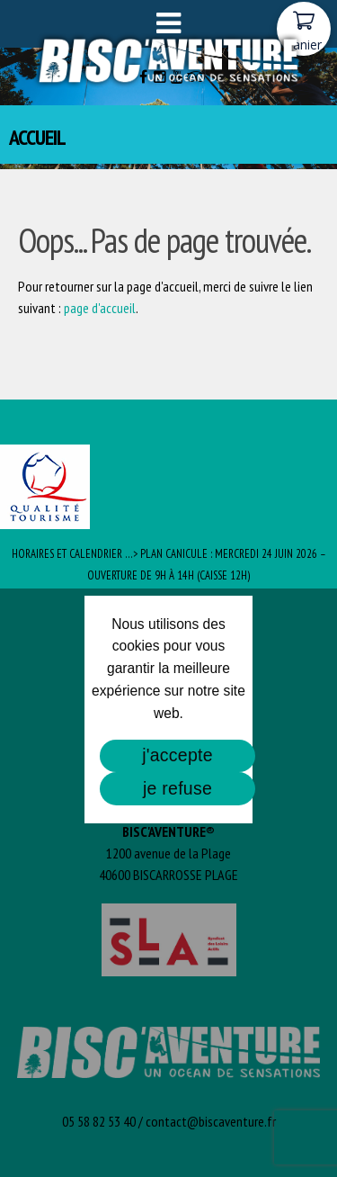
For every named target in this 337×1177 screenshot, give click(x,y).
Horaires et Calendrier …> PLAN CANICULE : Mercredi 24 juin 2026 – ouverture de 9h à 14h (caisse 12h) (169, 564)
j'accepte (177, 755)
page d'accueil (100, 308)
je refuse (177, 788)
